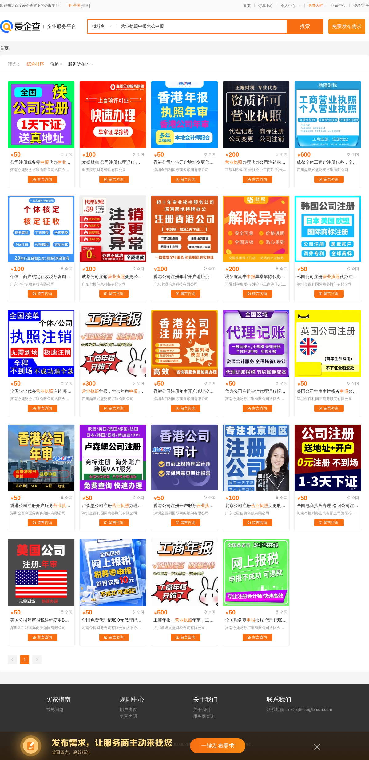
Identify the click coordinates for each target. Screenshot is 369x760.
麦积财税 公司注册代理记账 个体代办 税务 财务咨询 (113, 162)
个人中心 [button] (291, 6)
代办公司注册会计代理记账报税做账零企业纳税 (256, 391)
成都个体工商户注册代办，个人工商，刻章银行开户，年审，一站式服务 (328, 162)
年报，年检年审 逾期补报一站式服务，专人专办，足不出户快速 (113, 391)
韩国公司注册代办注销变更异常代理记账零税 (328, 276)
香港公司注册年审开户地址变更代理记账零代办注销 (184, 276)
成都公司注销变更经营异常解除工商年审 (113, 276)
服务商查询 (204, 716)
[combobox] (205, 26)
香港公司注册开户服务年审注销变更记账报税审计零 (41, 505)
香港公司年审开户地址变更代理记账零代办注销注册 (184, 162)
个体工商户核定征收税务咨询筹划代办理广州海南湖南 (41, 276)
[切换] (85, 5)
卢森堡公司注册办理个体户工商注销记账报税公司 (113, 505)
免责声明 (128, 716)
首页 (247, 6)
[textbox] (219, 26)
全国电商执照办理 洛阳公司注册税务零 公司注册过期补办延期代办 (328, 505)
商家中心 (338, 5)
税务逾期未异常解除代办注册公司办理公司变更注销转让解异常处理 (256, 276)
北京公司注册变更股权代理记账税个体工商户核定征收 (256, 505)
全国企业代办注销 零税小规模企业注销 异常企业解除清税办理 (41, 391)
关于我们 (201, 709)
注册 (365, 5)
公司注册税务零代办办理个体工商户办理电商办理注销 (41, 162)
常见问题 (54, 709)
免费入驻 (315, 5)
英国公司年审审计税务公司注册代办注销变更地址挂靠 (328, 391)
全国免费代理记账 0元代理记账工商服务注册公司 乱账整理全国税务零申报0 (113, 620)
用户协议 (128, 709)
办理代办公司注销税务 (256, 162)
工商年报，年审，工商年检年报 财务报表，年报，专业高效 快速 (184, 620)
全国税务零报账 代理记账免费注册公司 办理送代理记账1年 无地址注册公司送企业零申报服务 (256, 620)
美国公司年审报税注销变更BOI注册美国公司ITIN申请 (41, 620)
